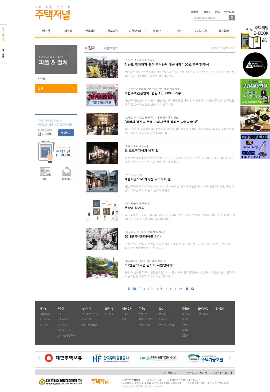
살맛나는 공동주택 (66, 335)
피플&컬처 (135, 31)
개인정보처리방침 (197, 372)
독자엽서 (186, 330)
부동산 (157, 31)
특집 (59, 314)
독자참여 (224, 31)
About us (45, 314)
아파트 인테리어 (90, 314)
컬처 (40, 88)
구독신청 (186, 325)
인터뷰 (41, 78)
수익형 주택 (63, 325)
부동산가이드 (145, 319)
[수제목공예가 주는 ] (136, 203)
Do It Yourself (89, 325)
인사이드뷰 (201, 31)
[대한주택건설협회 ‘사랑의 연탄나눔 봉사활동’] (151, 88)
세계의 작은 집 (64, 330)
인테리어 (90, 31)
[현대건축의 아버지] (136, 146)
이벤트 (185, 319)
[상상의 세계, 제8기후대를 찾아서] (144, 232)
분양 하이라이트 (166, 325)
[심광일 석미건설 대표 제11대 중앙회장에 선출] (152, 117)
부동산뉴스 (144, 325)
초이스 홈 (86, 319)
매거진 (46, 31)
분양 (178, 31)
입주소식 (163, 319)
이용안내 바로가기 (221, 372)
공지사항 (186, 314)
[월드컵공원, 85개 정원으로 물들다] (145, 260)
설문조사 (186, 335)
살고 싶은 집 (63, 319)
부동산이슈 (144, 314)
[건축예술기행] (133, 174)
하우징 (68, 31)
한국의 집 (109, 314)
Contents (45, 319)
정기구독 (44, 325)
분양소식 (163, 314)
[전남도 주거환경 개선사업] (140, 60)
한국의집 (112, 31)
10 (180, 288)
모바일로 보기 (170, 372)
